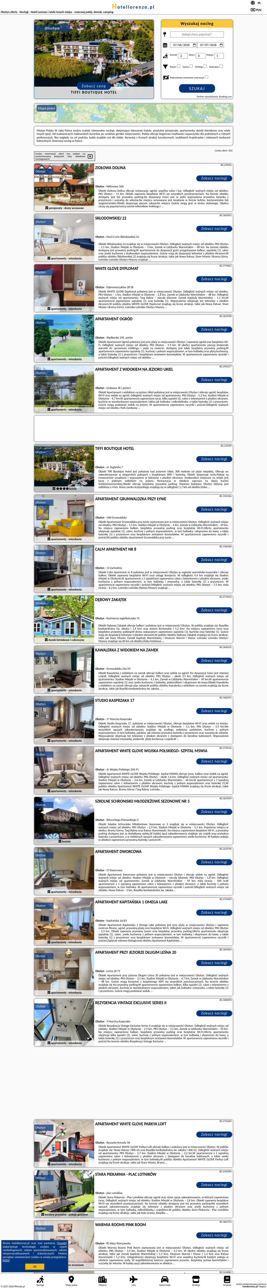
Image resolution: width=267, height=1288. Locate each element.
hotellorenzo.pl (133, 7)
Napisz (262, 1286)
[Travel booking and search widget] (133, 429)
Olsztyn (40, 171)
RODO (6, 1260)
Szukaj (197, 88)
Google (62, 1243)
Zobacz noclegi (214, 178)
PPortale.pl (19, 1286)
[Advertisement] (133, 1083)
